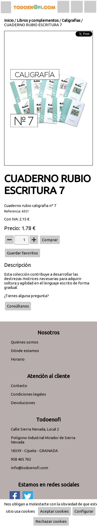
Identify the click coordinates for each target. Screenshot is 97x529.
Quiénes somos (24, 342)
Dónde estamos (25, 350)
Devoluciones (23, 403)
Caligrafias (71, 20)
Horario (18, 359)
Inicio (9, 20)
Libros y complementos (38, 20)
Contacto (19, 385)
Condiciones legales (28, 394)
